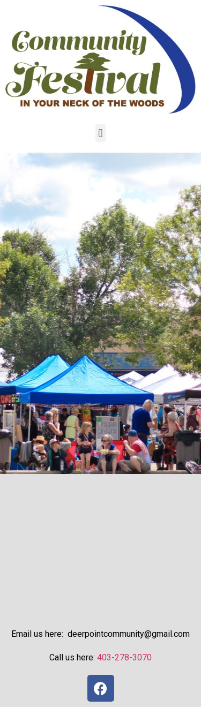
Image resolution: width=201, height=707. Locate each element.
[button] (100, 133)
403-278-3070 (124, 657)
